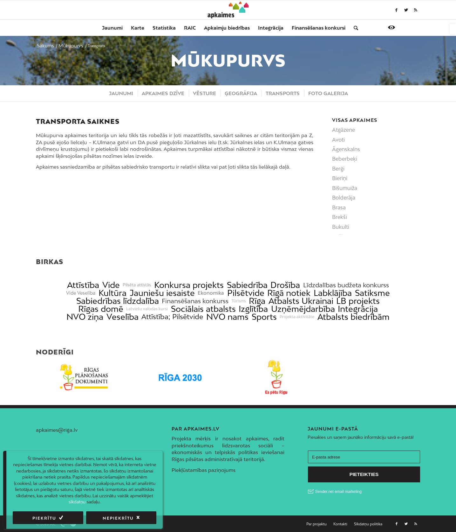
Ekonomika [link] (211, 292)
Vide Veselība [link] (80, 293)
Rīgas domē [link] (100, 309)
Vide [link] (111, 285)
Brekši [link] (339, 217)
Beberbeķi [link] (344, 159)
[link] (453, 29)
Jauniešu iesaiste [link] (162, 293)
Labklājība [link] (333, 293)
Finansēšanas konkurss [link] (195, 301)
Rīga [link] (257, 301)
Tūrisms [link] (239, 301)
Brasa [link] (339, 207)
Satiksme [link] (372, 293)
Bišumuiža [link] (344, 188)
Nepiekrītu (118, 518)
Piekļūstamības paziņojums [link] (203, 470)
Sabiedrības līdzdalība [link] (117, 301)
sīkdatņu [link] (77, 501)
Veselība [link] (122, 317)
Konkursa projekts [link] (189, 285)
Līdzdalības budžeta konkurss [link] (346, 285)
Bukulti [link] (340, 227)
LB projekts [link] (358, 301)
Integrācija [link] (358, 309)
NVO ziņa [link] (84, 317)
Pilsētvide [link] (245, 293)
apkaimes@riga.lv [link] (57, 430)
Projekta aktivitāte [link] (297, 317)
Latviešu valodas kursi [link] (147, 309)
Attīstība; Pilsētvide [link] (172, 316)
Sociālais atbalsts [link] (203, 309)
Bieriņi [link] (339, 178)
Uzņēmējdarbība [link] (303, 309)
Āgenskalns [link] (346, 149)
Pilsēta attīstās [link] (137, 285)
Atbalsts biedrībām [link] (353, 317)
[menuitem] (112, 28)
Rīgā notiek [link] (288, 293)
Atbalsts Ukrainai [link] (301, 301)
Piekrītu (44, 518)
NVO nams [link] (227, 317)
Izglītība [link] (253, 309)
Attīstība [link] (83, 285)
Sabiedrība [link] (247, 285)
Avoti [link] (338, 139)
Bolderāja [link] (343, 197)
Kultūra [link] (112, 293)
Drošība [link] (285, 285)
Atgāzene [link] (343, 130)
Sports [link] (264, 317)
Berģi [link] (338, 168)
